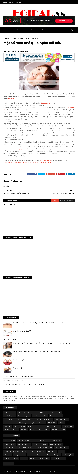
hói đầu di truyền (56, 416)
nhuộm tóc (52, 423)
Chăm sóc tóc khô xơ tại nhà (13, 380)
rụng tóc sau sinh (34, 426)
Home (7, 30)
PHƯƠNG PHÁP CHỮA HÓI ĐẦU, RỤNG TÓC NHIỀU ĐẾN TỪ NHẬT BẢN (39, 323)
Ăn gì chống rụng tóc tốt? (22, 331)
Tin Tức (55, 30)
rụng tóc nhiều (19, 426)
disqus (62, 200)
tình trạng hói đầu (47, 103)
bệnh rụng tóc (10, 412)
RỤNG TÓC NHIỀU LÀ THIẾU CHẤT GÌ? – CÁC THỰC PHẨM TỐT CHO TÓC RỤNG (41, 343)
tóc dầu (24, 430)
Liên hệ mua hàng (9, 339)
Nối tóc (61, 423)
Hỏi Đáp (25, 30)
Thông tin (57, 426)
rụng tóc (21, 149)
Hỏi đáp (35, 416)
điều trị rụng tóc (24, 416)
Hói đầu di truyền (19, 360)
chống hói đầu (56, 412)
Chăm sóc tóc (42, 412)
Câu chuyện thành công (26, 412)
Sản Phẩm (15, 30)
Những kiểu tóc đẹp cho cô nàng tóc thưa (18, 376)
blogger (55, 200)
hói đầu (11, 47)
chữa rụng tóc (10, 416)
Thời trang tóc (68, 426)
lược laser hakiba (45, 160)
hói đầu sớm (9, 419)
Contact (11, 2)
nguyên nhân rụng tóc (37, 423)
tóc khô (32, 430)
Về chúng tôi (17, 368)
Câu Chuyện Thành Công (40, 30)
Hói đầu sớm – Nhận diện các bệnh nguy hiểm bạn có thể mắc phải (36, 352)
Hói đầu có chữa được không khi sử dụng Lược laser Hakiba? (24, 384)
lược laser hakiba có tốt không (15, 423)
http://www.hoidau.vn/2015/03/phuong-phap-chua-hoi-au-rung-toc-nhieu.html (27, 162)
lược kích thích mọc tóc (44, 419)
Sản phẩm (47, 426)
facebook (70, 200)
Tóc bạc (15, 430)
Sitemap (18, 2)
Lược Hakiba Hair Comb (24, 419)
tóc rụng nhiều (44, 430)
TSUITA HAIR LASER (58, 430)
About (5, 2)
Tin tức (7, 430)
